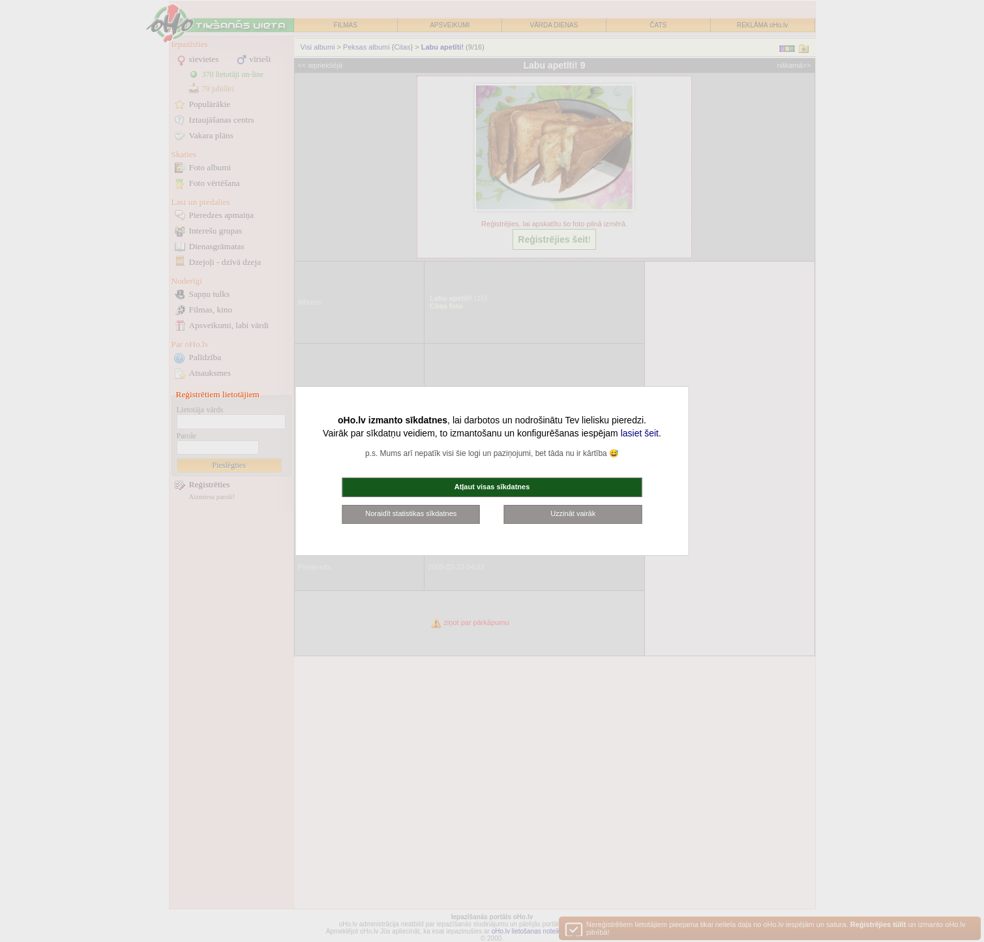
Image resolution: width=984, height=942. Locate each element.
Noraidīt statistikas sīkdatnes (410, 513)
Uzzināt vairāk (572, 513)
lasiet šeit (640, 433)
